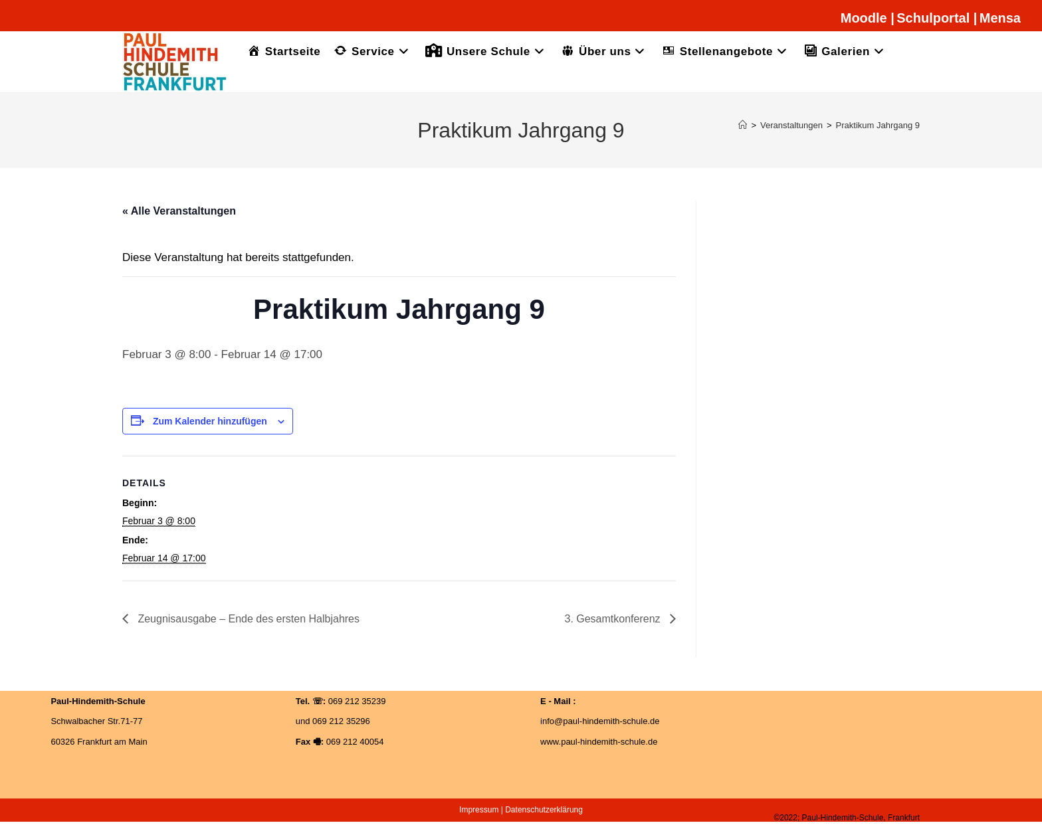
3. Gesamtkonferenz (613, 618)
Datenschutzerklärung (544, 809)
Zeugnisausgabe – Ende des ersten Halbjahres (247, 618)
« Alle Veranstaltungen (179, 211)
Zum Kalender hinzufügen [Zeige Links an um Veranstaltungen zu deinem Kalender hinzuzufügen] (210, 421)
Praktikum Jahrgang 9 (878, 125)
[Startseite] (742, 125)
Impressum (478, 809)
